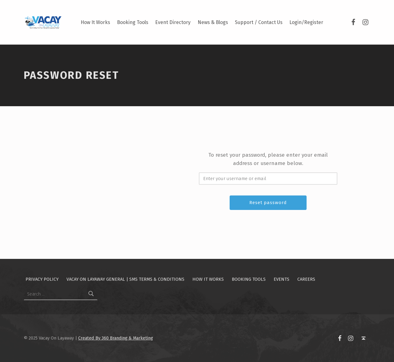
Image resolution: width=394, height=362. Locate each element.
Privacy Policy (42, 279)
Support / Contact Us (259, 22)
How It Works (95, 22)
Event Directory (173, 22)
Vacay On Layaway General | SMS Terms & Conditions (125, 279)
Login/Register (306, 22)
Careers (306, 279)
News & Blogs (213, 22)
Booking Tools (132, 22)
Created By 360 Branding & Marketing (115, 338)
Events (281, 279)
